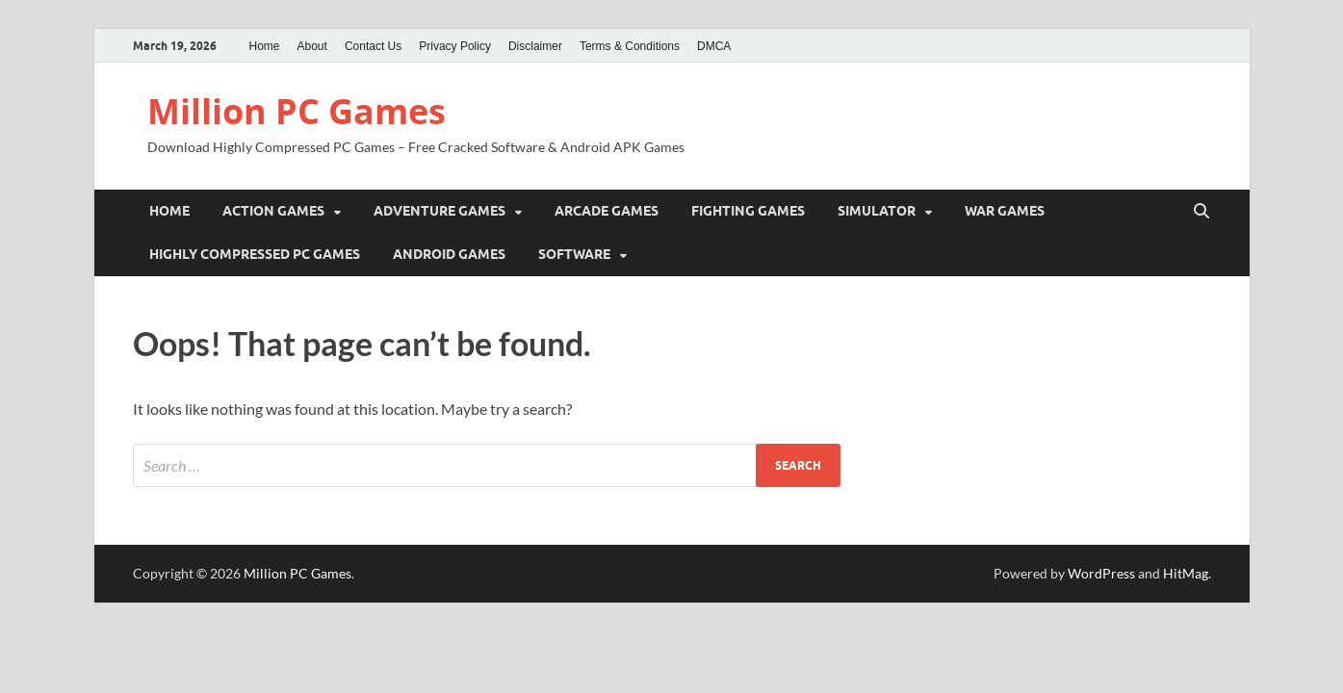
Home (264, 46)
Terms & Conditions (630, 46)
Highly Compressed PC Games (254, 254)
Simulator (877, 210)
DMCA (714, 46)
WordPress (1101, 573)
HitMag (1185, 573)
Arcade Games (607, 210)
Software (574, 254)
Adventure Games (439, 210)
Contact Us (373, 46)
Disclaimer (535, 46)
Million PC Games (296, 111)
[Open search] (1201, 212)
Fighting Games (748, 210)
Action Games (273, 210)
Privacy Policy (455, 46)
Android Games (449, 254)
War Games (1005, 210)
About (312, 46)
